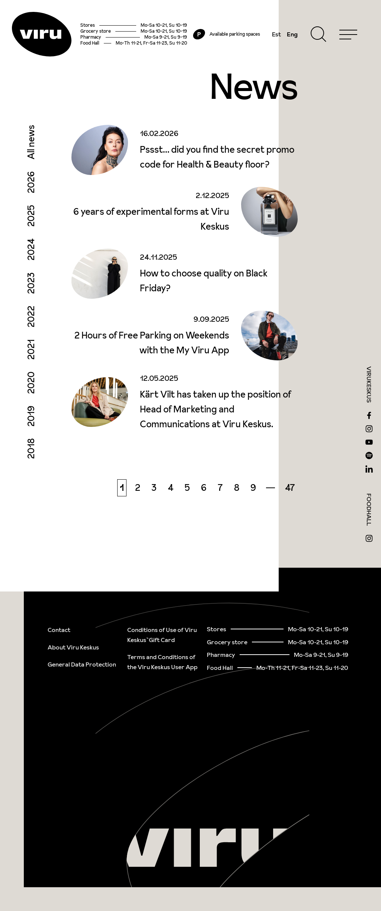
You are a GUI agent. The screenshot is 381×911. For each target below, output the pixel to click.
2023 (31, 283)
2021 (31, 349)
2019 (31, 416)
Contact (59, 630)
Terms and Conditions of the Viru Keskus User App (162, 662)
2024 (31, 249)
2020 (31, 383)
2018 (31, 448)
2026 (31, 182)
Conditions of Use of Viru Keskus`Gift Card (162, 635)
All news (31, 142)
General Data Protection (82, 664)
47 (290, 488)
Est (276, 34)
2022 (31, 316)
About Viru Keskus (73, 647)
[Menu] (348, 34)
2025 (31, 216)
